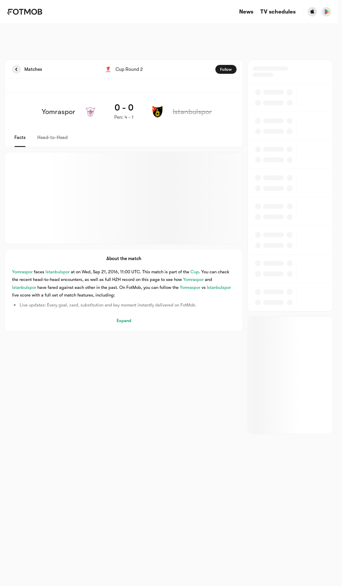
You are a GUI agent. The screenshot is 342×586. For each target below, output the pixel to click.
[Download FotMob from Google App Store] (326, 11)
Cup (194, 271)
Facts (20, 137)
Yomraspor (22, 271)
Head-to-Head (52, 137)
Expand (124, 320)
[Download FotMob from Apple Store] (312, 11)
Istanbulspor (58, 271)
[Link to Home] (24, 12)
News (246, 12)
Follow (226, 69)
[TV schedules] (278, 12)
